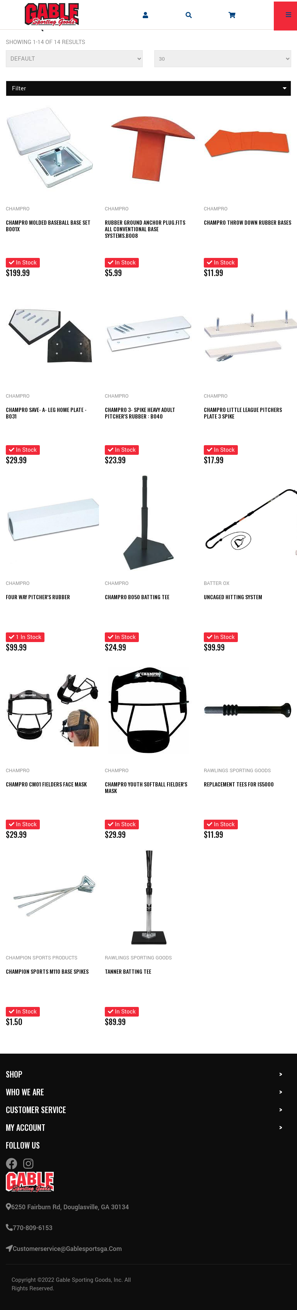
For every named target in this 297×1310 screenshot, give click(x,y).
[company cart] (232, 14)
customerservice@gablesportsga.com (64, 1248)
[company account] (145, 14)
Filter (149, 89)
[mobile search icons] (189, 14)
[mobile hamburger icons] (288, 15)
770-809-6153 (29, 1228)
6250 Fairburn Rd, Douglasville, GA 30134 (67, 1207)
